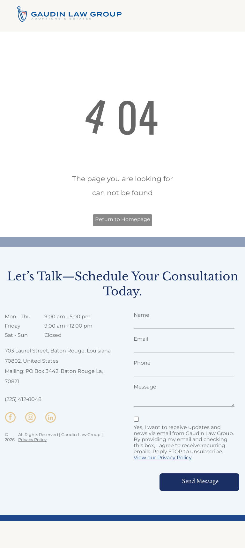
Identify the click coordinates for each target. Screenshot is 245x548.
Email (141, 339)
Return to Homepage (122, 219)
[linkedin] (50, 418)
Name (141, 315)
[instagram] (30, 418)
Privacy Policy (32, 439)
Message (145, 387)
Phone (142, 363)
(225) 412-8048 (23, 399)
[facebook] (10, 418)
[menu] (231, 14)
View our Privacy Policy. (163, 458)
